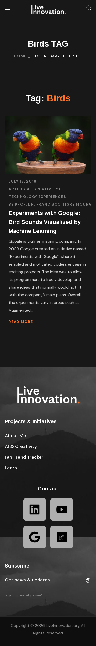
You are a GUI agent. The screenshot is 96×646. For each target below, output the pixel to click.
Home (20, 56)
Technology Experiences (37, 196)
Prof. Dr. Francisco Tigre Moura (53, 204)
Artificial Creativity (33, 189)
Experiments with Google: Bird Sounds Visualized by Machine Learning (45, 222)
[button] (88, 8)
